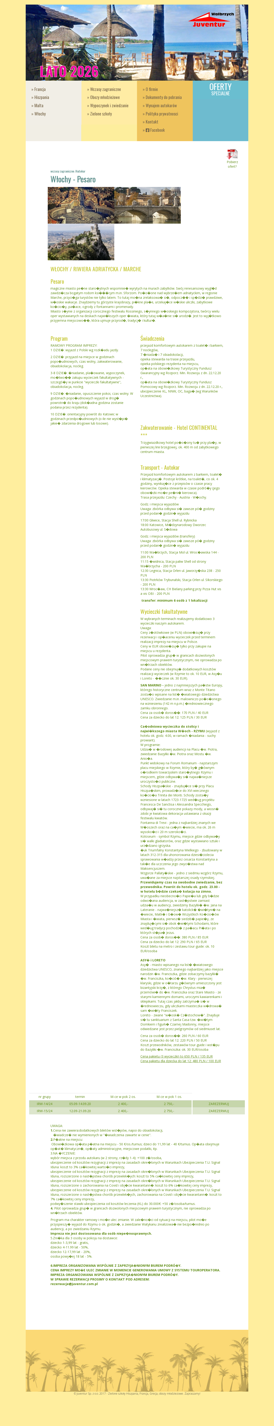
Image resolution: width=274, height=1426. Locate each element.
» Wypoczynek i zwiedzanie (108, 105)
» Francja (38, 89)
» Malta (37, 105)
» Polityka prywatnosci (160, 114)
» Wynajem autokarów (160, 105)
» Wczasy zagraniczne (104, 89)
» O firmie (150, 89)
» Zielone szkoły (99, 114)
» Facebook (154, 130)
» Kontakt (150, 122)
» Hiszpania (40, 97)
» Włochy (38, 114)
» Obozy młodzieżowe (103, 97)
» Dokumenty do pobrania (162, 97)
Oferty (221, 89)
